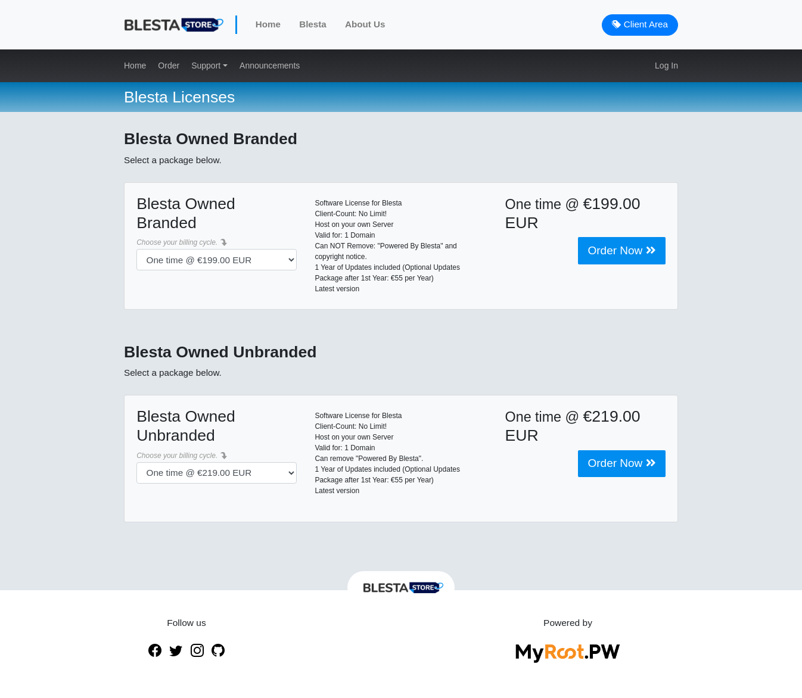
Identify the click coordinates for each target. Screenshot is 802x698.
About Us (365, 24)
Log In (666, 65)
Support (207, 65)
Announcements (270, 65)
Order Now (621, 250)
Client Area (640, 24)
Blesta (313, 24)
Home (268, 24)
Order (168, 65)
